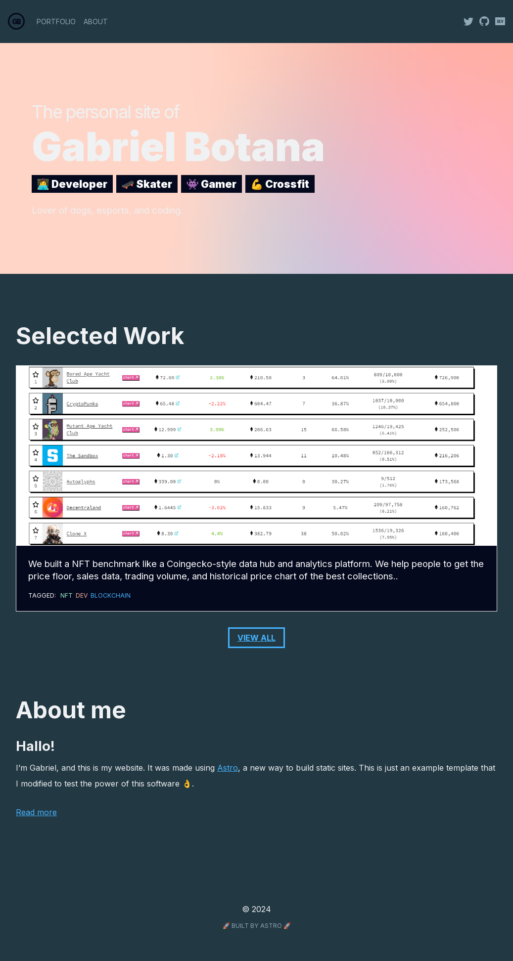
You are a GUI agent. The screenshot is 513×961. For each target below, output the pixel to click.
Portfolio (56, 21)
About (96, 21)
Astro (227, 768)
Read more (36, 812)
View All (256, 638)
